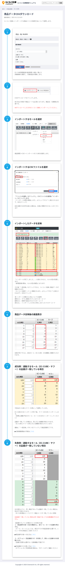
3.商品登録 (9, 9)
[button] (9, 3)
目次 (3, 9)
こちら (32, 431)
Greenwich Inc (32, 564)
